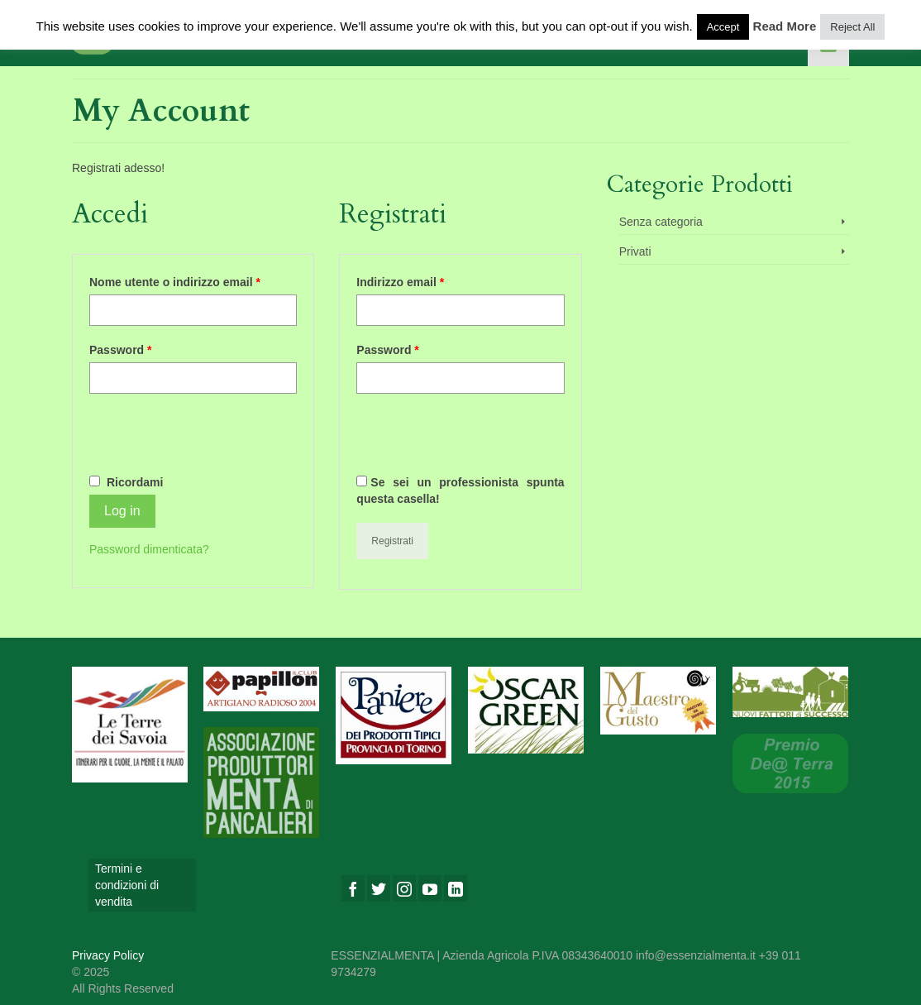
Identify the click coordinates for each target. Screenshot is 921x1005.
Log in (122, 511)
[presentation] (215, 439)
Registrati (392, 541)
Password (120, 350)
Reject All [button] (852, 27)
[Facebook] (353, 888)
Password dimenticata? (149, 549)
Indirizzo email (400, 282)
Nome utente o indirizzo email (174, 282)
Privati (635, 251)
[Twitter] (378, 888)
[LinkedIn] (455, 888)
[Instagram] (404, 888)
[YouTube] (429, 888)
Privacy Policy (108, 955)
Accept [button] (723, 27)
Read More (785, 26)
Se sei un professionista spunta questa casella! (460, 490)
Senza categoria (661, 221)
